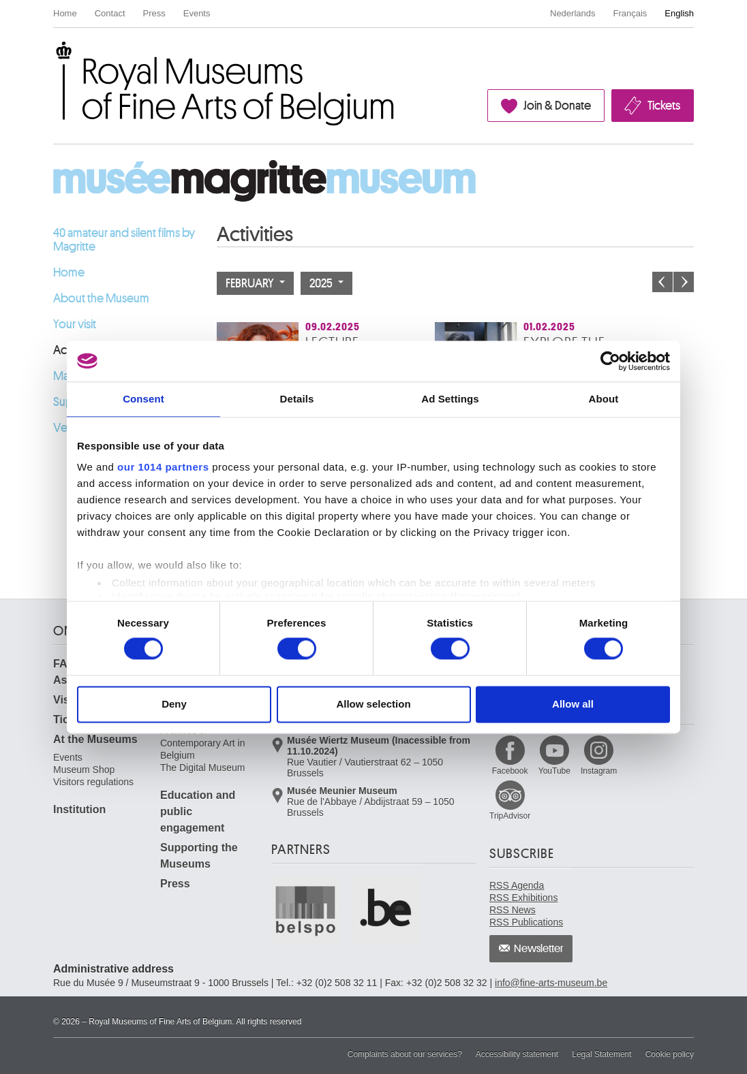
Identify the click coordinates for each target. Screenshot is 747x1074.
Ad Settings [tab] (449, 399)
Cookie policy (669, 1054)
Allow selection (373, 704)
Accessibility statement (517, 1054)
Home (65, 13)
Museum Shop (84, 769)
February (255, 283)
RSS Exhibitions (523, 897)
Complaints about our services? (405, 1054)
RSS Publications (526, 922)
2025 (326, 283)
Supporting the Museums (199, 856)
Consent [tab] (143, 399)
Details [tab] (297, 399)
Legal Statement (601, 1054)
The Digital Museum (202, 767)
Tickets (663, 105)
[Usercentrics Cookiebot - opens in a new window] (610, 361)
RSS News (512, 909)
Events (197, 13)
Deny (174, 704)
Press (154, 13)
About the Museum (101, 298)
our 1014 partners (163, 467)
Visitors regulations (93, 781)
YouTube (554, 771)
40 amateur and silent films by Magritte (124, 240)
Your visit (74, 324)
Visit (64, 700)
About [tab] (604, 399)
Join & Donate (557, 105)
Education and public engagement (197, 811)
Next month (683, 282)
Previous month (662, 282)
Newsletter (539, 948)
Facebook (510, 771)
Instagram (599, 771)
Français (630, 13)
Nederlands (573, 13)
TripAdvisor (509, 816)
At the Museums (95, 739)
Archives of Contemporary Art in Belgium (202, 743)
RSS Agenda (516, 885)
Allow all (573, 704)
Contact (110, 13)
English (679, 13)
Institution (79, 809)
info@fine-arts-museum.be (551, 982)
